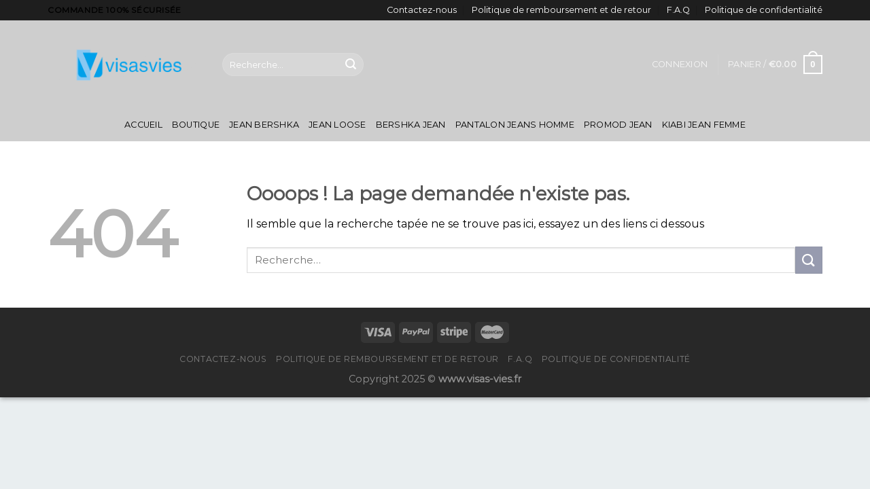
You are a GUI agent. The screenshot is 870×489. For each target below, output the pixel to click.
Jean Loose (337, 125)
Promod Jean (618, 125)
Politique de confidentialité (763, 10)
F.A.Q (678, 10)
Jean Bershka (264, 125)
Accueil (143, 125)
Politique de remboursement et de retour (561, 10)
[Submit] (350, 64)
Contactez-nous (422, 10)
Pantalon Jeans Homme (514, 125)
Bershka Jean (411, 125)
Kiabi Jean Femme (704, 125)
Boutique (196, 125)
